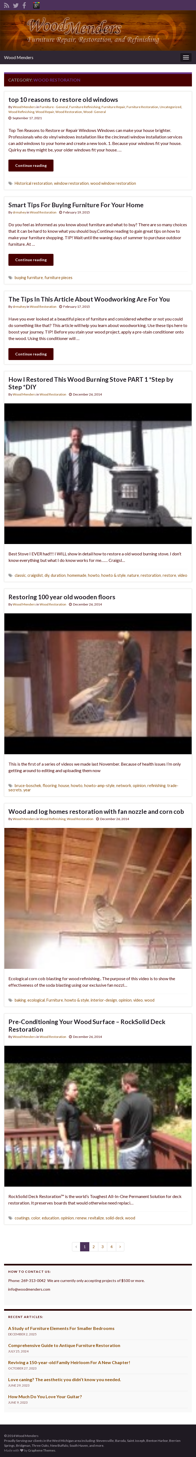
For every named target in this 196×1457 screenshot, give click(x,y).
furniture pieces (58, 277)
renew (81, 1218)
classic (20, 575)
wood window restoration (113, 183)
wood (149, 1000)
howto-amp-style (99, 785)
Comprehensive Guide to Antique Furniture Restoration (64, 1345)
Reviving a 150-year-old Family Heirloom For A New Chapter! (69, 1362)
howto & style (113, 575)
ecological (36, 1000)
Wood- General (94, 112)
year (27, 790)
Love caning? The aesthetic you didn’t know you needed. (64, 1379)
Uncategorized (170, 107)
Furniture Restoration (142, 107)
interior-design (104, 1000)
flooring (50, 785)
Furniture (54, 1000)
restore (169, 575)
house (63, 785)
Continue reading (31, 165)
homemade (76, 575)
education (50, 1218)
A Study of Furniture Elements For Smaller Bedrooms (61, 1328)
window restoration (71, 183)
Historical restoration (33, 183)
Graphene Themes (41, 1450)
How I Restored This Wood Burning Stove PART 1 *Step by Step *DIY (90, 383)
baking (20, 1000)
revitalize (96, 1218)
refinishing (156, 785)
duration (58, 575)
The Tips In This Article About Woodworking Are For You (89, 299)
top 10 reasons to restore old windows (63, 99)
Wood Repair (45, 112)
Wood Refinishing (21, 112)
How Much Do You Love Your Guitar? (45, 1396)
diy (47, 575)
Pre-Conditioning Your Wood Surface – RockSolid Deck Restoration (86, 1025)
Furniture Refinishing (84, 107)
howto (94, 575)
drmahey (19, 212)
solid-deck (115, 1218)
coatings (22, 1218)
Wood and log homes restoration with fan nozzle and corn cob (96, 811)
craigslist (35, 575)
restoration (151, 575)
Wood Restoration (68, 112)
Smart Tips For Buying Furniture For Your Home (76, 205)
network (123, 785)
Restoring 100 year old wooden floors (61, 597)
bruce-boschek (28, 785)
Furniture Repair (113, 107)
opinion (139, 785)
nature (133, 575)
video (182, 575)
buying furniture (29, 277)
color (35, 1218)
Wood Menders (18, 57)
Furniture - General (54, 107)
